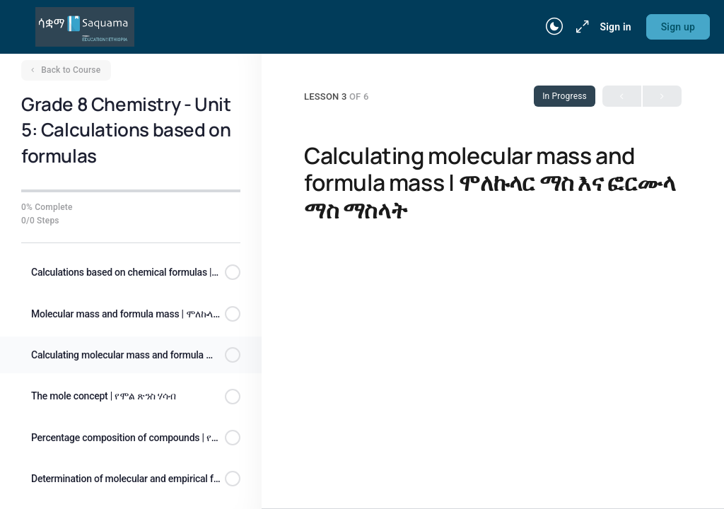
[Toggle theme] (554, 26)
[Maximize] (579, 26)
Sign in (615, 27)
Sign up (678, 27)
